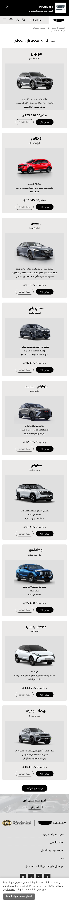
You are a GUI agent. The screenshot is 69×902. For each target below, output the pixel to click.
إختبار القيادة (24, 122)
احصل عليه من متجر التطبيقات (41, 10)
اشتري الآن (45, 122)
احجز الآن (35, 807)
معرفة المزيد (9, 889)
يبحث (24, 19)
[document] (34, 890)
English (37, 19)
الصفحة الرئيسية (58, 27)
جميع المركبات (38, 27)
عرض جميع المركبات (34, 788)
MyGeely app (46, 6)
